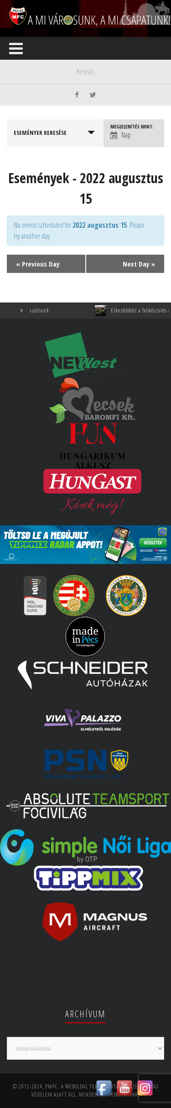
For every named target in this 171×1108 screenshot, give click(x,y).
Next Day (139, 263)
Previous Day (38, 263)
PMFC (51, 1086)
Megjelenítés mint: (132, 126)
